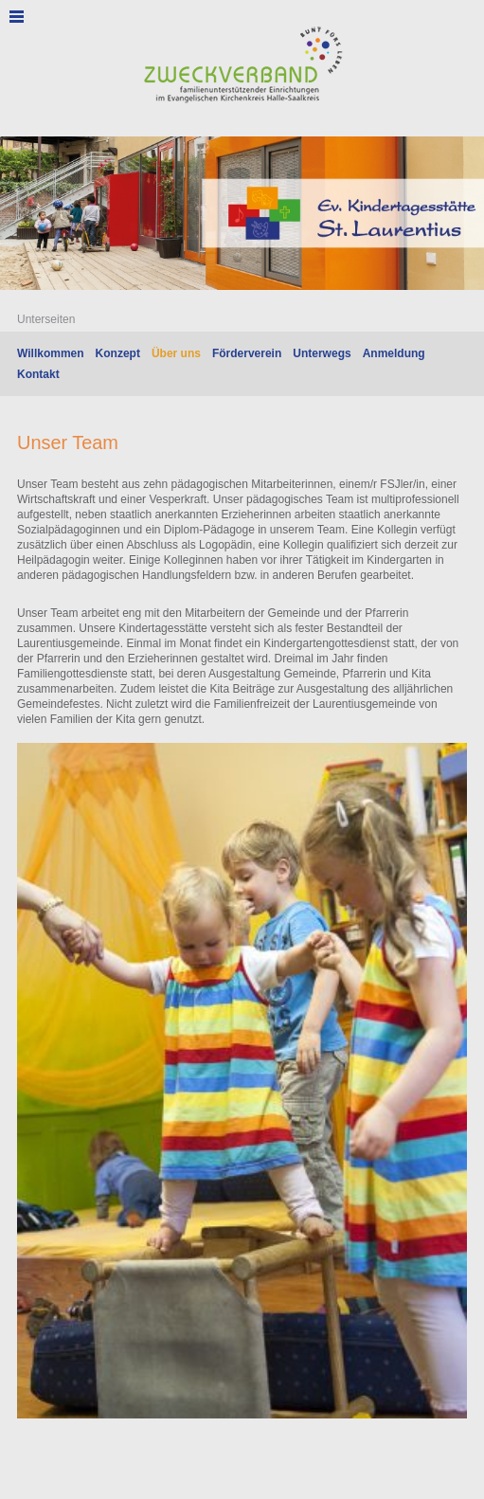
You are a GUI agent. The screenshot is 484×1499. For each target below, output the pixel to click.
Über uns (176, 353)
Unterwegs (321, 353)
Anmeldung (394, 353)
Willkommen (50, 353)
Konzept (118, 353)
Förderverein (246, 353)
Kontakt (38, 374)
